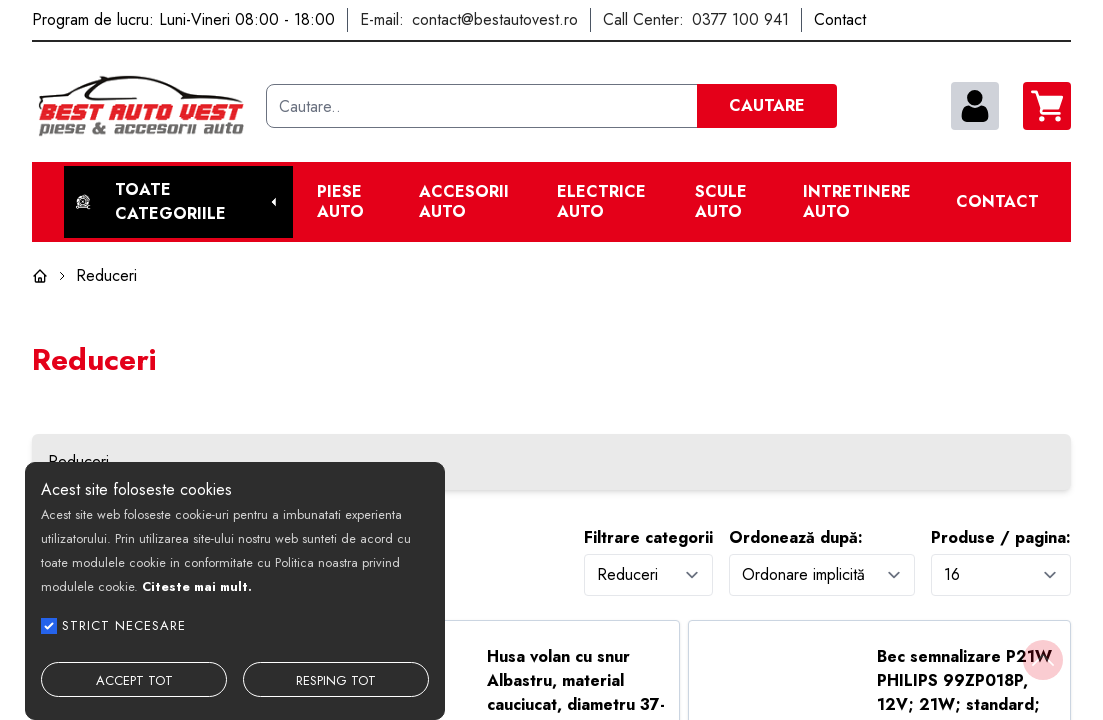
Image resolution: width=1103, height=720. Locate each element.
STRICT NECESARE (124, 625)
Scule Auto (721, 202)
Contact (997, 202)
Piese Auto (340, 202)
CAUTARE (767, 105)
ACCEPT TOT (134, 680)
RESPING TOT (336, 680)
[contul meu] (975, 106)
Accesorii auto (464, 202)
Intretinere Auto (857, 202)
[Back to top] (1043, 660)
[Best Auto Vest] (141, 106)
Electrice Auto (601, 202)
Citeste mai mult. (197, 586)
